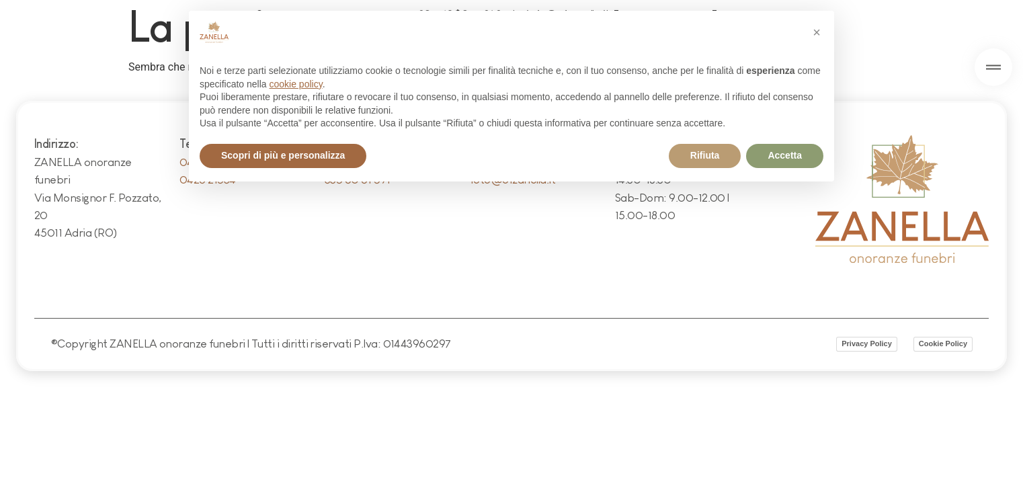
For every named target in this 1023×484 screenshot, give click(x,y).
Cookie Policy (943, 343)
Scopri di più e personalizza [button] (283, 155)
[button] (816, 32)
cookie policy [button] (296, 84)
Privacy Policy (867, 343)
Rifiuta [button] (705, 155)
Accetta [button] (785, 155)
